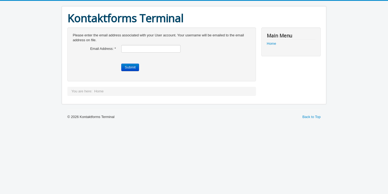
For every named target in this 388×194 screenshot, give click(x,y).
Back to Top (311, 117)
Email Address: (103, 49)
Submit (130, 67)
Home (271, 43)
